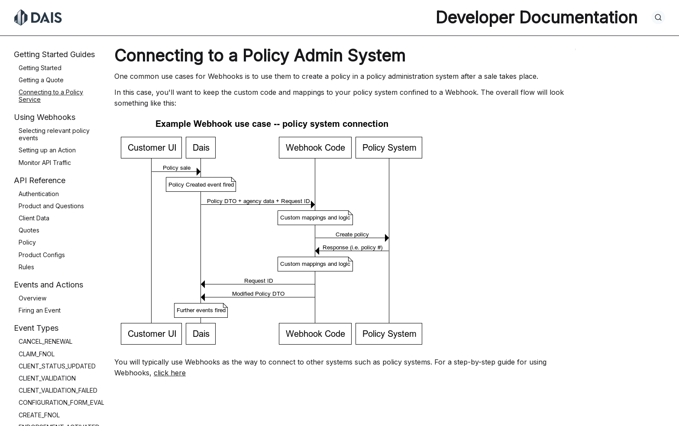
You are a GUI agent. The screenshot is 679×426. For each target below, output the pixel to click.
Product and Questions (51, 206)
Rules (26, 267)
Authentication (39, 193)
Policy (27, 242)
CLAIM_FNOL (37, 354)
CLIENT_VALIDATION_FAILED (58, 390)
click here (170, 372)
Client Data (34, 218)
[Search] (658, 17)
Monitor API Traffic (45, 162)
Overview (32, 298)
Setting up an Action (47, 150)
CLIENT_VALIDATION (47, 378)
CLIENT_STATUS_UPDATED (57, 366)
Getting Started (40, 67)
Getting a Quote (41, 80)
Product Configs (42, 254)
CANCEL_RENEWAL (45, 341)
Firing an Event (40, 310)
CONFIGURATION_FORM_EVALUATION (73, 402)
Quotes (29, 230)
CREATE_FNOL (39, 415)
